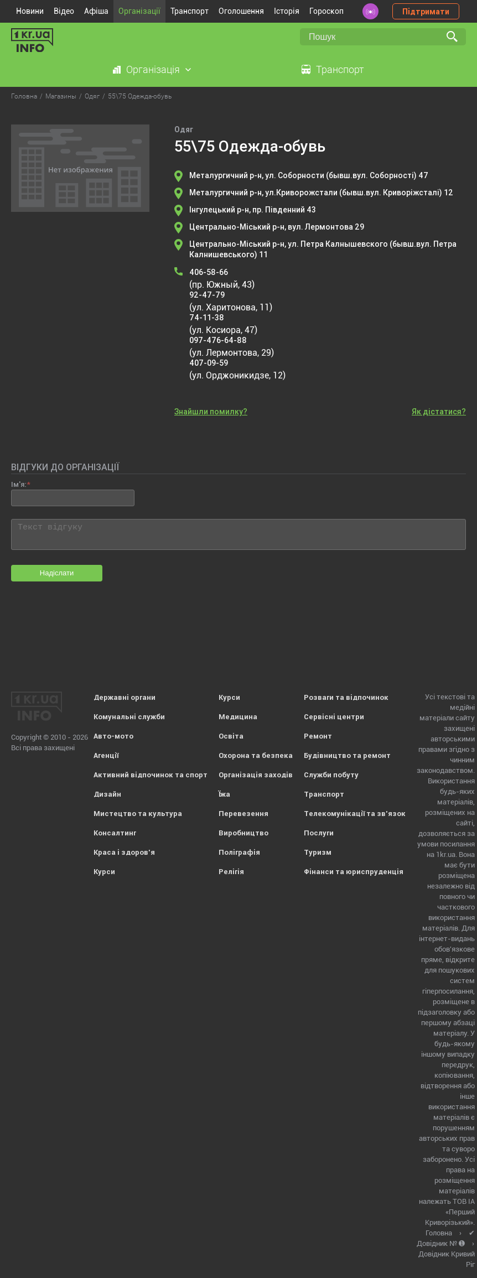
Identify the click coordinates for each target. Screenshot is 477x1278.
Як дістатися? (439, 411)
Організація (153, 69)
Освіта (231, 736)
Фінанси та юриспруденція (353, 871)
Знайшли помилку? (210, 411)
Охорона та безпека (256, 755)
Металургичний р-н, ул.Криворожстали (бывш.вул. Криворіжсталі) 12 (321, 192)
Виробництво (243, 833)
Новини (30, 11)
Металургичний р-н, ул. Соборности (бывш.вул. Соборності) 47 (308, 175)
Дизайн (107, 794)
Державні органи (124, 697)
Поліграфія (239, 852)
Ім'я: (18, 484)
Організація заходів (256, 775)
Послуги (319, 833)
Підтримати (425, 11)
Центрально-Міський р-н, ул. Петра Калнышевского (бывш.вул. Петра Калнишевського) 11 (323, 249)
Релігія (231, 871)
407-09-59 (208, 363)
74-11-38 (206, 317)
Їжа (224, 794)
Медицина (238, 717)
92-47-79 (207, 294)
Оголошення (241, 11)
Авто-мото (113, 736)
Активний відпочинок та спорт (151, 775)
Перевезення (243, 813)
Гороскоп (326, 11)
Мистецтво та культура (138, 813)
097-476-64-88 (218, 340)
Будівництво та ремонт (347, 755)
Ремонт (318, 736)
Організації (139, 11)
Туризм (317, 852)
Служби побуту (331, 775)
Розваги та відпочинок (346, 697)
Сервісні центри (334, 717)
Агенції (106, 755)
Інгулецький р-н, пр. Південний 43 (252, 209)
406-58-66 (208, 272)
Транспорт (189, 11)
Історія (286, 11)
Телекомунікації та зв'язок (355, 813)
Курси (104, 871)
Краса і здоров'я (124, 852)
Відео (64, 11)
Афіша (96, 11)
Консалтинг (115, 833)
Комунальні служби (129, 717)
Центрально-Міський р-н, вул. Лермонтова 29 (276, 226)
